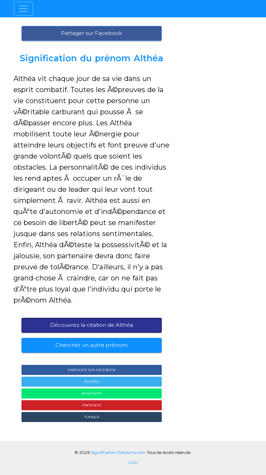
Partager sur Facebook (91, 33)
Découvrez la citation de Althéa (91, 325)
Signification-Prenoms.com (118, 452)
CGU (133, 462)
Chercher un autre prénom (91, 345)
